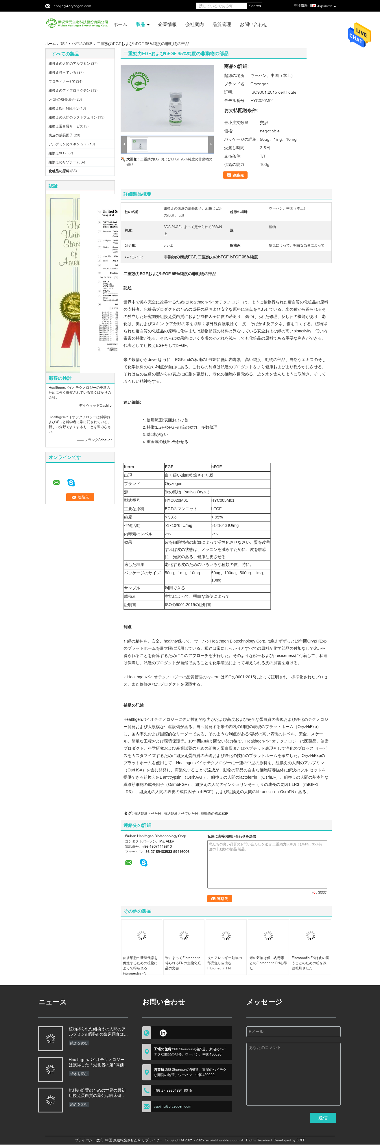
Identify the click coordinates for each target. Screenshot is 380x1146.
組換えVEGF (58, 153)
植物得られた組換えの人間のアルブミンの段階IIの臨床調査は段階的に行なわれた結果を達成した (98, 1032)
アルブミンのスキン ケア (68, 144)
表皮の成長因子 (61, 135)
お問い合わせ (254, 24)
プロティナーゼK (62, 81)
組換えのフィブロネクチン (69, 90)
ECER (300, 1140)
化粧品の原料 (82, 43)
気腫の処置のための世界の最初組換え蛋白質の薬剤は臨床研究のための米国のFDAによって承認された (97, 1093)
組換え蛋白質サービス (66, 126)
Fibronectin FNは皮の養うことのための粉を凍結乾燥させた (310, 963)
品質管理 (222, 24)
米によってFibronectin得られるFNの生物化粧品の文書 (183, 963)
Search (255, 6)
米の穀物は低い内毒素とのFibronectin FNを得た (268, 963)
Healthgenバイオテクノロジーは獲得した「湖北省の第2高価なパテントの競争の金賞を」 (98, 1062)
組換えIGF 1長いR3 (64, 108)
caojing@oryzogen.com (72, 6)
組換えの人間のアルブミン (69, 63)
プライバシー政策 (89, 1140)
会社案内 (194, 24)
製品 (140, 24)
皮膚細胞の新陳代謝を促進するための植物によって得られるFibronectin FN (140, 965)
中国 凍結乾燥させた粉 (123, 1140)
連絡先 (238, 175)
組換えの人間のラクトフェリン (73, 117)
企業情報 (167, 24)
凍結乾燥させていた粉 (181, 813)
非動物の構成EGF (214, 813)
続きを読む (79, 1043)
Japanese (326, 6)
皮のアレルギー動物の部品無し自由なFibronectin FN (224, 963)
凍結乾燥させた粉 (147, 813)
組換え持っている (62, 72)
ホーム (120, 24)
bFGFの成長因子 (62, 99)
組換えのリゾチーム (64, 162)
